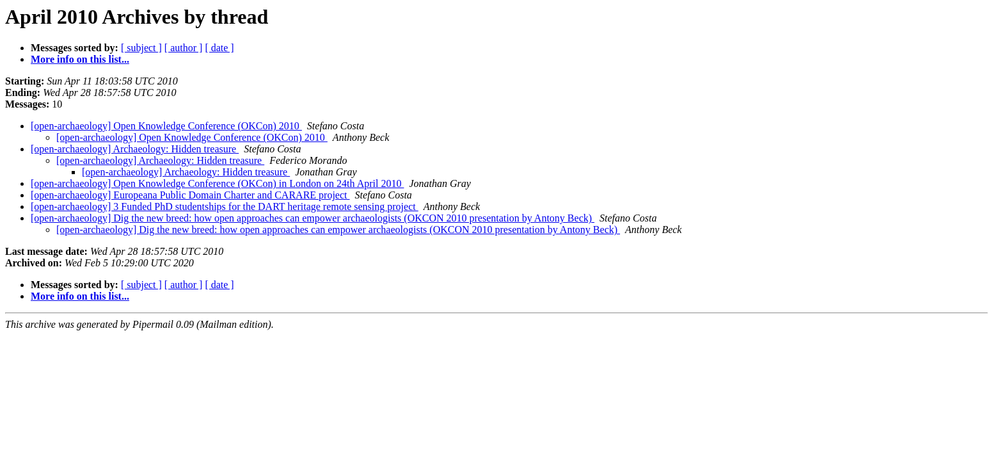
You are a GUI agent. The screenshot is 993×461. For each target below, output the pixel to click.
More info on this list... (80, 59)
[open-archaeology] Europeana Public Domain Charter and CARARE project (190, 195)
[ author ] (183, 47)
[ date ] (219, 47)
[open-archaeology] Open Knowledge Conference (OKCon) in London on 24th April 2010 (217, 183)
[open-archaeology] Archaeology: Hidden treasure (135, 148)
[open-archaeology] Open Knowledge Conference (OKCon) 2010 (166, 125)
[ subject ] (141, 47)
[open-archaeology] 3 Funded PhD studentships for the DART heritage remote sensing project (224, 206)
